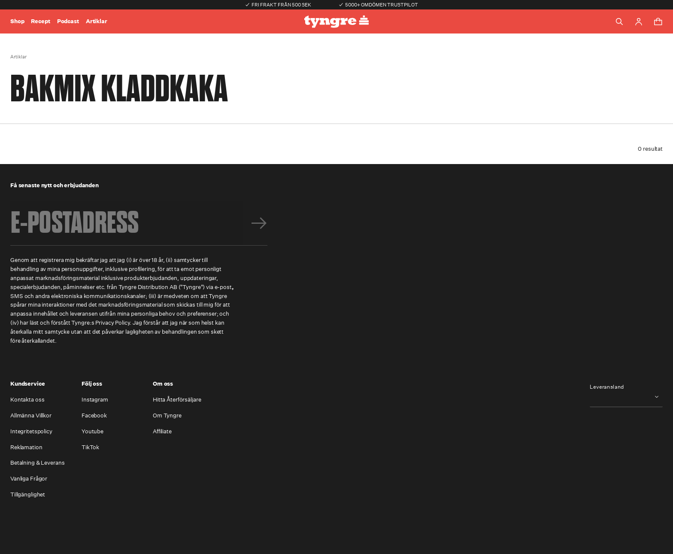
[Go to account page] (638, 21)
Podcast (68, 21)
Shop (17, 21)
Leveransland (607, 387)
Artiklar (96, 21)
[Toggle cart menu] (658, 21)
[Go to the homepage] (336, 21)
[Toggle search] (619, 21)
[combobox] (626, 397)
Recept (40, 21)
